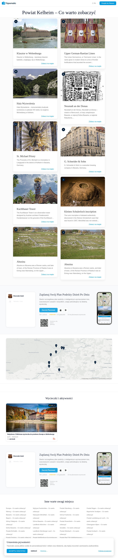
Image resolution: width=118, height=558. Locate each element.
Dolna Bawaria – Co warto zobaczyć (18, 528)
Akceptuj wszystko (17, 551)
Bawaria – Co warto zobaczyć (16, 515)
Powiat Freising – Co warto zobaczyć (18, 537)
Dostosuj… (43, 551)
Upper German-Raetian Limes (79, 53)
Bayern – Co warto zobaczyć (15, 518)
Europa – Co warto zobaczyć (16, 508)
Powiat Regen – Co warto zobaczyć (99, 508)
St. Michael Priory (26, 156)
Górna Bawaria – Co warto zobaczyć (45, 521)
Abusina (21, 261)
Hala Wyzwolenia (26, 103)
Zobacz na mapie (47, 63)
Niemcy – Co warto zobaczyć (16, 511)
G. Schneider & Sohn (75, 161)
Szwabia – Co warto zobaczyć (70, 528)
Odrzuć (34, 551)
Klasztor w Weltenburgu (29, 53)
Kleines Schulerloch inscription (80, 211)
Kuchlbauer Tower (26, 209)
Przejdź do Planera (108, 3)
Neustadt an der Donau (76, 106)
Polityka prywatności (104, 551)
